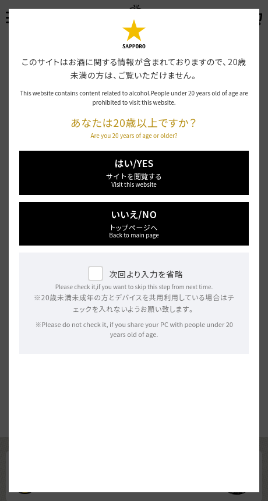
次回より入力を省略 (147, 274)
